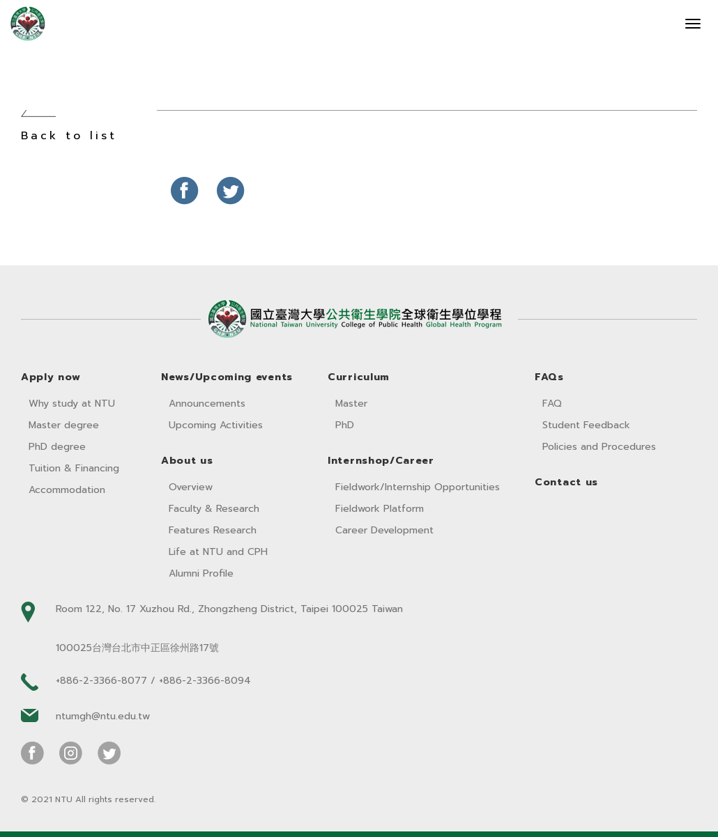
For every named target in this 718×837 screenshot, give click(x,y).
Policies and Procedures (599, 446)
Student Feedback (586, 425)
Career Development (384, 530)
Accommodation (67, 490)
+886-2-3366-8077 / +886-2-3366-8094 (153, 680)
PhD (344, 425)
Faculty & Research (214, 508)
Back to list (69, 135)
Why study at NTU (72, 403)
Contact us (566, 482)
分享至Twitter (231, 191)
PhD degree (57, 446)
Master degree (64, 425)
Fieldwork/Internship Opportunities (417, 487)
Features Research (213, 530)
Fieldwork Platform (379, 508)
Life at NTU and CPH (218, 552)
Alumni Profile (201, 573)
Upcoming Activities (216, 425)
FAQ (552, 403)
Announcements (207, 403)
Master (351, 403)
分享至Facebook (185, 191)
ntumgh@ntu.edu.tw (103, 716)
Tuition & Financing (74, 468)
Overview (191, 487)
